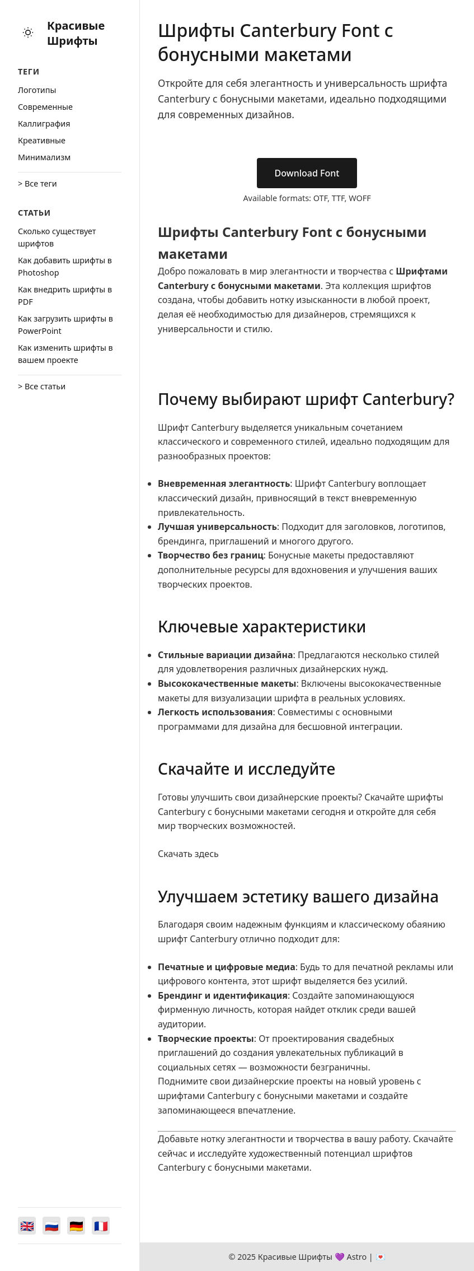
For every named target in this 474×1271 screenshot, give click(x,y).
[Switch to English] (27, 1226)
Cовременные (45, 106)
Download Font (307, 173)
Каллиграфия (44, 123)
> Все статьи (41, 386)
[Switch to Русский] (51, 1226)
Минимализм (44, 157)
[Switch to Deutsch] (76, 1226)
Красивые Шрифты (76, 33)
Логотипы (37, 90)
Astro (356, 1256)
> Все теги (37, 183)
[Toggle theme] (28, 33)
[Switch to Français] (101, 1226)
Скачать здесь (188, 854)
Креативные (41, 140)
